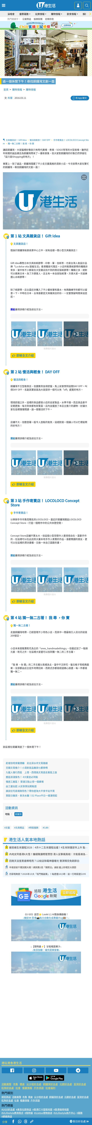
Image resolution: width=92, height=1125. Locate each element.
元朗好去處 (66, 1084)
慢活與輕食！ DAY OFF (40, 139)
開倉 (22, 1084)
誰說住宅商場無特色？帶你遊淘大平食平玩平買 (30, 791)
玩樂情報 (39, 14)
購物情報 (55, 14)
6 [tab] (54, 25)
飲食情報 (71, 14)
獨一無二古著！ (20, 625)
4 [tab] (48, 25)
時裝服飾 (34, 827)
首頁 (5, 89)
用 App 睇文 (81, 98)
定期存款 (49, 19)
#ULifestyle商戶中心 (64, 1113)
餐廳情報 (27, 1088)
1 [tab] (39, 25)
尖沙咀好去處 (33, 1084)
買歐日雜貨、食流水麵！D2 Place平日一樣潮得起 (31, 795)
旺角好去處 (7, 1088)
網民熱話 (6, 1097)
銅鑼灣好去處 (50, 1084)
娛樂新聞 (38, 19)
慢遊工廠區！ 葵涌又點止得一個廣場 (25, 781)
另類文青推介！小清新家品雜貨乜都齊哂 (27, 767)
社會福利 (50, 1088)
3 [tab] (45, 25)
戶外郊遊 (39, 1088)
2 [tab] (42, 25)
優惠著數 (24, 14)
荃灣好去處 (80, 1084)
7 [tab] (46, 29)
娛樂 (85, 14)
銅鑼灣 (18, 814)
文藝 (8, 827)
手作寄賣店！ (19, 512)
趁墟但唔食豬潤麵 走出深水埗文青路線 (27, 763)
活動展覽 (6, 1084)
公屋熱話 (26, 19)
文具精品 (19, 827)
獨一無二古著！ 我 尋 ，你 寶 (21, 143)
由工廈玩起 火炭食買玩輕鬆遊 (21, 786)
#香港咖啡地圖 (61, 1109)
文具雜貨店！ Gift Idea (16, 139)
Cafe (46, 827)
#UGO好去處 (8, 1109)
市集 (15, 1084)
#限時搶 (29, 1113)
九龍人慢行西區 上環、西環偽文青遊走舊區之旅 (31, 772)
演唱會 (11, 14)
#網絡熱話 (6, 1116)
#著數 (80, 1113)
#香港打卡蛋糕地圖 (42, 1109)
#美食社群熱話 (23, 1109)
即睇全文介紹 (23, 355)
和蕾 (10, 98)
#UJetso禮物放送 (43, 1113)
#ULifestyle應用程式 (12, 1113)
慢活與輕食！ (19, 379)
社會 (18, 1088)
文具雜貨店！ (19, 243)
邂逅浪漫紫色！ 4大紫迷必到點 (22, 777)
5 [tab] (51, 25)
